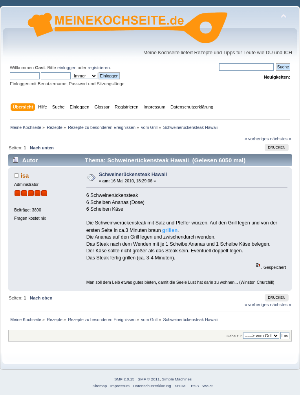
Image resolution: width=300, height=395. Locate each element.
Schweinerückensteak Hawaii (133, 174)
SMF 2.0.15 (124, 379)
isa (25, 175)
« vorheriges (257, 138)
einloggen (67, 67)
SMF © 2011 (149, 379)
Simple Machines (177, 379)
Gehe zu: (234, 336)
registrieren (99, 67)
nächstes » (280, 138)
